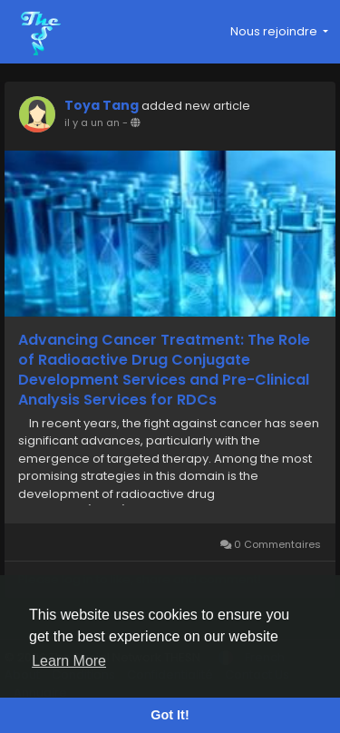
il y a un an (92, 122)
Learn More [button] (69, 661)
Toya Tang (101, 105)
